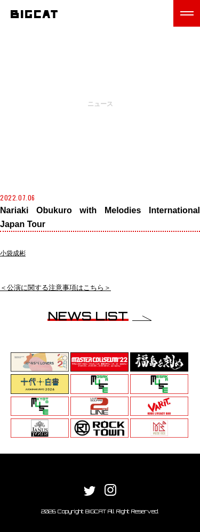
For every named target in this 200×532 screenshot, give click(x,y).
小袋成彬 (13, 253)
